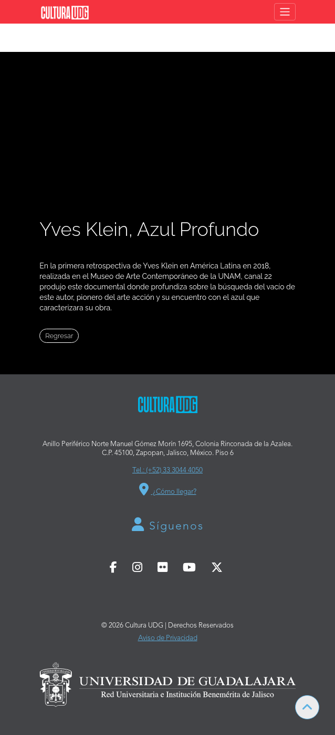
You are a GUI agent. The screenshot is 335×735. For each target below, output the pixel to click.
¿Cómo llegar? (167, 489)
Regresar (59, 336)
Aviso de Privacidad (167, 638)
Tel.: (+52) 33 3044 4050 (167, 470)
